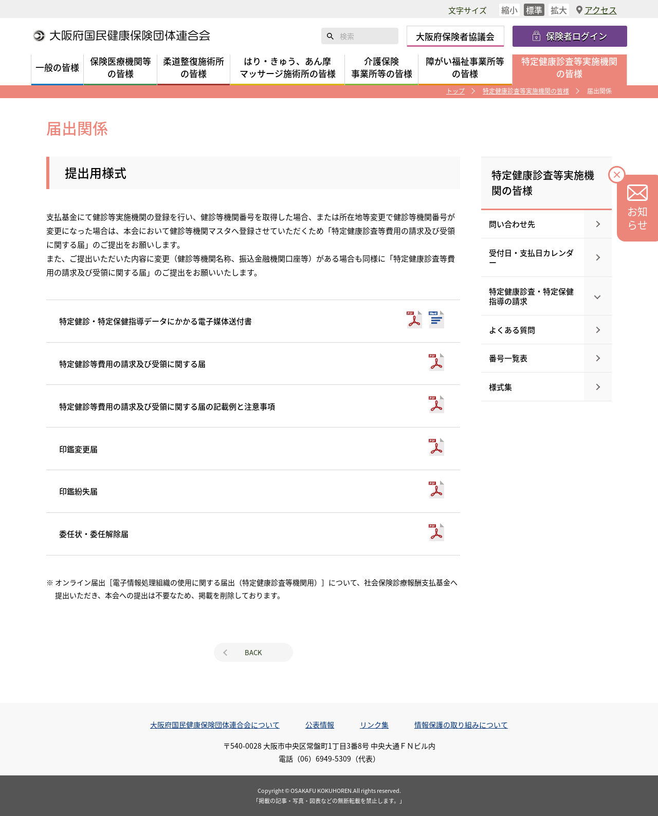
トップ (455, 90)
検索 (330, 36)
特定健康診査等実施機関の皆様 (526, 90)
